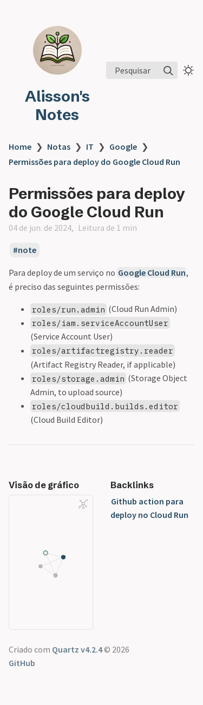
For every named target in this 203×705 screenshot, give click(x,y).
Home (20, 146)
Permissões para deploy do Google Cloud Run (94, 161)
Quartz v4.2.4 (77, 649)
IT (90, 146)
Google (123, 146)
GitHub (22, 662)
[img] (168, 71)
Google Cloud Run (152, 272)
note (27, 249)
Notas (58, 146)
